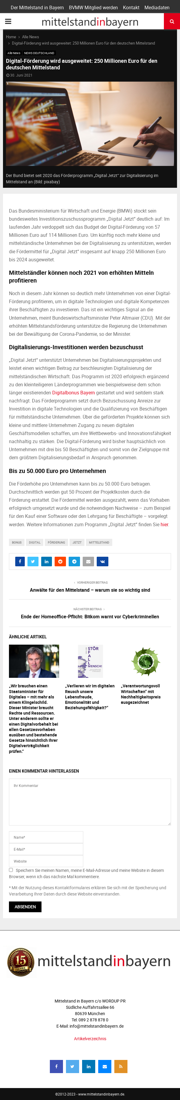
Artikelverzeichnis (90, 1038)
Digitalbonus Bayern (73, 392)
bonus (16, 542)
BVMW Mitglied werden (93, 7)
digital (34, 542)
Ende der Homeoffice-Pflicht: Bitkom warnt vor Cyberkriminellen (90, 616)
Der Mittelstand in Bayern (37, 7)
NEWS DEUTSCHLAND (39, 53)
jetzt (77, 542)
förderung (56, 542)
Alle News (13, 53)
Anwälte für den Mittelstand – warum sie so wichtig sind (90, 590)
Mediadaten (157, 7)
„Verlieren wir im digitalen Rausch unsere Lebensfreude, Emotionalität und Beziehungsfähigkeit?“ (90, 696)
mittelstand (99, 542)
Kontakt (131, 7)
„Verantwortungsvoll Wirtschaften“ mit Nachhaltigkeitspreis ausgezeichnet (141, 694)
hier (164, 524)
